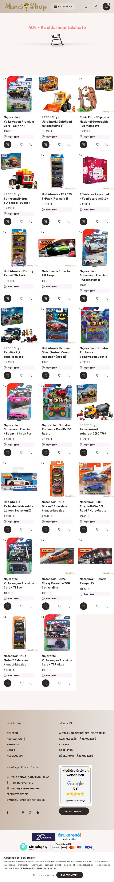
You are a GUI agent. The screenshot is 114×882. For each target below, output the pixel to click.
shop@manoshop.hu (25, 788)
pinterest (22, 812)
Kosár (11, 750)
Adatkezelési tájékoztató (77, 738)
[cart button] (106, 6)
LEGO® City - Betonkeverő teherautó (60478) (93, 429)
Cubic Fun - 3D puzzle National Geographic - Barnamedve (94, 121)
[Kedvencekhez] (22, 144)
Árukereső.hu (69, 839)
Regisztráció (16, 738)
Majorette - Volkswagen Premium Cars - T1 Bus (19, 583)
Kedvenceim (15, 755)
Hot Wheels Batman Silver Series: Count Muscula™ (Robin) (56, 352)
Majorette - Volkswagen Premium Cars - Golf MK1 (19, 121)
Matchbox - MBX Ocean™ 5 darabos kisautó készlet (54, 506)
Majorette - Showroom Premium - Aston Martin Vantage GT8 (94, 277)
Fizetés (64, 744)
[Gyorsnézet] (30, 144)
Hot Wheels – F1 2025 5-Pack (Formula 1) (57, 196)
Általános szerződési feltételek (82, 732)
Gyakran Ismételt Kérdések (26, 799)
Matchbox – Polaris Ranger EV (93, 581)
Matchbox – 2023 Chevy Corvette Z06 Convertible (56, 583)
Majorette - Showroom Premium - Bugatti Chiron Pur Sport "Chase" (18, 431)
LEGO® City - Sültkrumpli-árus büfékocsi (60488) (16, 198)
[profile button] (96, 6)
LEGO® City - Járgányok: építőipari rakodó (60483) (57, 121)
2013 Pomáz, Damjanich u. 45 (30, 777)
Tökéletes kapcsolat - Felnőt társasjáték (94, 196)
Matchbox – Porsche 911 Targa (56, 273)
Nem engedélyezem (43, 875)
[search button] (86, 6)
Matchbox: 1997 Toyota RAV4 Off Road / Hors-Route (93, 506)
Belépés (12, 732)
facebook (7, 812)
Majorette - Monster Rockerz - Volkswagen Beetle (94, 352)
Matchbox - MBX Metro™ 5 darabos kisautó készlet (16, 660)
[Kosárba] (7, 144)
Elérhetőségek (17, 794)
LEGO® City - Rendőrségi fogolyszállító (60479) (13, 354)
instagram (30, 812)
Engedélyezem (69, 875)
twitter (15, 812)
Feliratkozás (74, 811)
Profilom (13, 744)
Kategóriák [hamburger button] (63, 6)
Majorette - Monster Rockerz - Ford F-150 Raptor (56, 429)
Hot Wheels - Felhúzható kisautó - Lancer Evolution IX (18, 506)
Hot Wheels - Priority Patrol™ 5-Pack (18, 273)
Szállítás (66, 750)
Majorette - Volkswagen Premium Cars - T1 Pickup (57, 660)
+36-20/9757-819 (22, 782)
